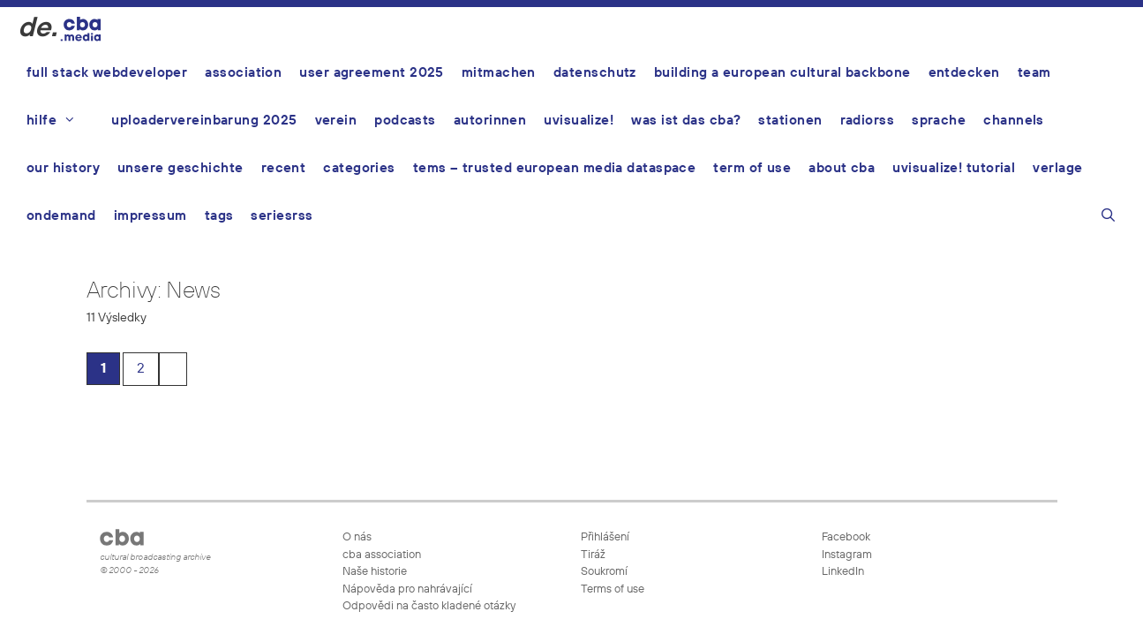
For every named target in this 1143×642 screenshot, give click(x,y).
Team (1034, 72)
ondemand (61, 216)
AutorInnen (490, 120)
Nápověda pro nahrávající (407, 589)
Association (243, 72)
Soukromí (604, 572)
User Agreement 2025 (371, 72)
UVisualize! (578, 120)
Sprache (939, 120)
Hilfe (60, 121)
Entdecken (964, 72)
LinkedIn (841, 572)
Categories (359, 168)
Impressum (150, 216)
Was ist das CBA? (686, 120)
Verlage (1057, 168)
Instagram (845, 555)
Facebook (844, 537)
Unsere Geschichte (180, 168)
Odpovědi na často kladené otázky (428, 606)
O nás (357, 537)
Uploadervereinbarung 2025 (204, 120)
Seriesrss (281, 216)
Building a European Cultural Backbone (782, 72)
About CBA (841, 168)
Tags (219, 216)
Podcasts (405, 120)
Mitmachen (499, 72)
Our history (63, 168)
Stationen (790, 120)
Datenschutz (594, 72)
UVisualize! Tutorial (953, 168)
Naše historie (374, 572)
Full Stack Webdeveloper (106, 72)
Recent (283, 168)
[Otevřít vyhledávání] (1108, 218)
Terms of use (612, 589)
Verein (336, 120)
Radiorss (867, 120)
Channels (1013, 120)
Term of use (752, 168)
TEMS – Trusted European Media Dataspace (554, 168)
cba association (381, 555)
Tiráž (593, 555)
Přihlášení (605, 537)
